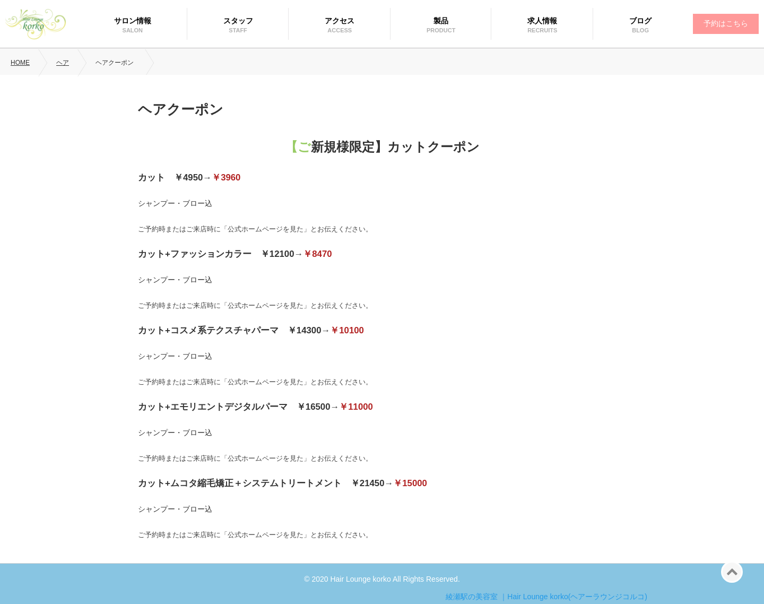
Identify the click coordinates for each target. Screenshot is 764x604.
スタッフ (238, 20)
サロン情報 (132, 20)
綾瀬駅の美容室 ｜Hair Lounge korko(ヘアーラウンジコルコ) (546, 596)
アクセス (339, 20)
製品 (440, 20)
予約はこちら (726, 23)
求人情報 (542, 20)
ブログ (640, 20)
